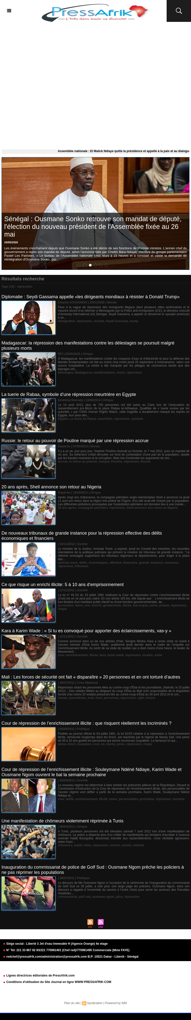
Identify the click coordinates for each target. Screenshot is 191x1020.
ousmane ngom (103, 896)
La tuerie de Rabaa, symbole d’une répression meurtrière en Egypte (68, 394)
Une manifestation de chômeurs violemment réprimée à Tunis (62, 820)
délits (83, 562)
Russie (145, 461)
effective (115, 562)
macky (110, 744)
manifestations (104, 372)
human (63, 698)
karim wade (115, 655)
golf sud (85, 896)
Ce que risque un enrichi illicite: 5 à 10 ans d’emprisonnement (62, 584)
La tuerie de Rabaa (83, 419)
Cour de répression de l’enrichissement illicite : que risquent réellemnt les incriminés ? (86, 723)
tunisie (126, 845)
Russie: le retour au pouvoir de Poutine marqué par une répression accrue (74, 440)
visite (158, 655)
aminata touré (68, 562)
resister (99, 321)
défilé (70, 799)
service (115, 845)
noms (113, 799)
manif (78, 845)
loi (102, 744)
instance (157, 562)
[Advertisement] (95, 84)
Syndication (94, 1003)
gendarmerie (112, 605)
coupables (84, 744)
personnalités (128, 799)
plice (119, 896)
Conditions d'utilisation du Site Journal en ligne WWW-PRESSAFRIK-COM (57, 982)
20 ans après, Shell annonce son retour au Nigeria (51, 486)
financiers (130, 562)
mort (99, 698)
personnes (111, 698)
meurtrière (105, 419)
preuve (164, 605)
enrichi (96, 605)
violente (138, 845)
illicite (127, 605)
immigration (66, 321)
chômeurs (65, 845)
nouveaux (171, 562)
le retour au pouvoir (83, 461)
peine (154, 605)
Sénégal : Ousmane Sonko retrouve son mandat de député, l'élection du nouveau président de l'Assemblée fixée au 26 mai (93, 226)
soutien (147, 655)
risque (62, 609)
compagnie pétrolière (93, 508)
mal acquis (140, 605)
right (140, 698)
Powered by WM (116, 1003)
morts (120, 372)
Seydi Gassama (117, 321)
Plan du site (72, 1003)
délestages (65, 372)
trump (134, 321)
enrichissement (77, 655)
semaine (179, 799)
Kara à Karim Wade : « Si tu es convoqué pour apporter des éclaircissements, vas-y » (86, 630)
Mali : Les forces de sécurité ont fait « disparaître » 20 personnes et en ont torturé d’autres (90, 677)
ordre (87, 845)
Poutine (116, 461)
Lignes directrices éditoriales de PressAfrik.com (39, 975)
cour (61, 655)
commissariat (67, 896)
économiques (98, 562)
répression (84, 321)
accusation (66, 605)
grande (144, 562)
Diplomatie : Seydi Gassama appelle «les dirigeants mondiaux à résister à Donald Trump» (90, 296)
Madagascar (83, 372)
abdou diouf (66, 744)
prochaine (147, 799)
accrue (63, 461)
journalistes (77, 698)
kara (102, 655)
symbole (137, 419)
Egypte (63, 419)
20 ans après (67, 508)
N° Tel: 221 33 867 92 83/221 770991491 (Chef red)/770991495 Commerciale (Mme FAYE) (66, 950)
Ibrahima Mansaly (70, 400)
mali (91, 698)
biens (79, 605)
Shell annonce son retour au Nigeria (151, 508)
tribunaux (82, 566)
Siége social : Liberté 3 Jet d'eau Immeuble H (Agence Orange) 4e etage (55, 943)
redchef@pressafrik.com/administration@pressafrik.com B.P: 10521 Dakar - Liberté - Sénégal (71, 956)
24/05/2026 (11, 242)
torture (150, 698)
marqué (104, 461)
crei (87, 605)
